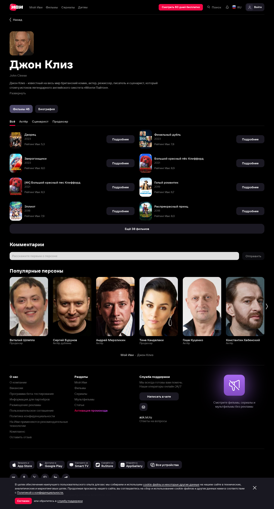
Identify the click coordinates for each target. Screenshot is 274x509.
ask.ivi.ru (145, 417)
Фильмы (80, 388)
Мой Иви (80, 382)
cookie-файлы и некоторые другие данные (171, 484)
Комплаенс (17, 431)
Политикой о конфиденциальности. (40, 492)
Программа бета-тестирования (32, 393)
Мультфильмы (84, 399)
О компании (18, 382)
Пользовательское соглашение (32, 410)
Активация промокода (91, 410)
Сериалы (80, 393)
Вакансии (16, 388)
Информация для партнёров (30, 399)
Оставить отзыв (21, 437)
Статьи (79, 405)
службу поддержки (70, 500)
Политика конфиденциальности (32, 416)
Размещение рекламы (25, 405)
